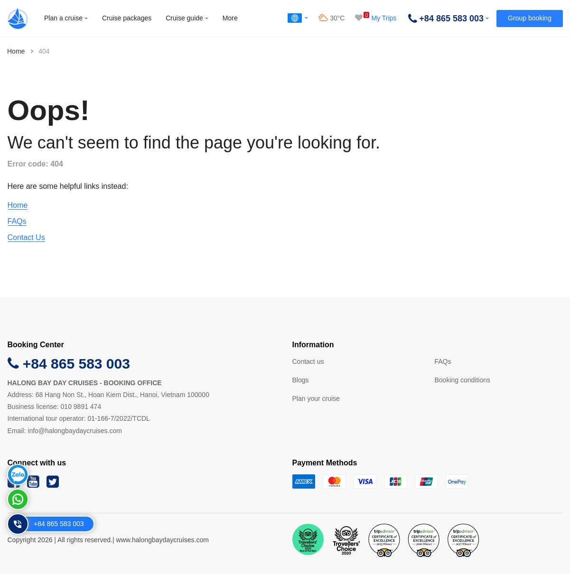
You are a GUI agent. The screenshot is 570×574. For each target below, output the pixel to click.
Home (16, 51)
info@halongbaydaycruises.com (75, 431)
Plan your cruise (316, 398)
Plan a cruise (66, 18)
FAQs (17, 221)
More (230, 18)
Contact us (308, 361)
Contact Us (26, 237)
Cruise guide (187, 18)
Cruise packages (126, 18)
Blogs (300, 380)
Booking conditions (463, 380)
